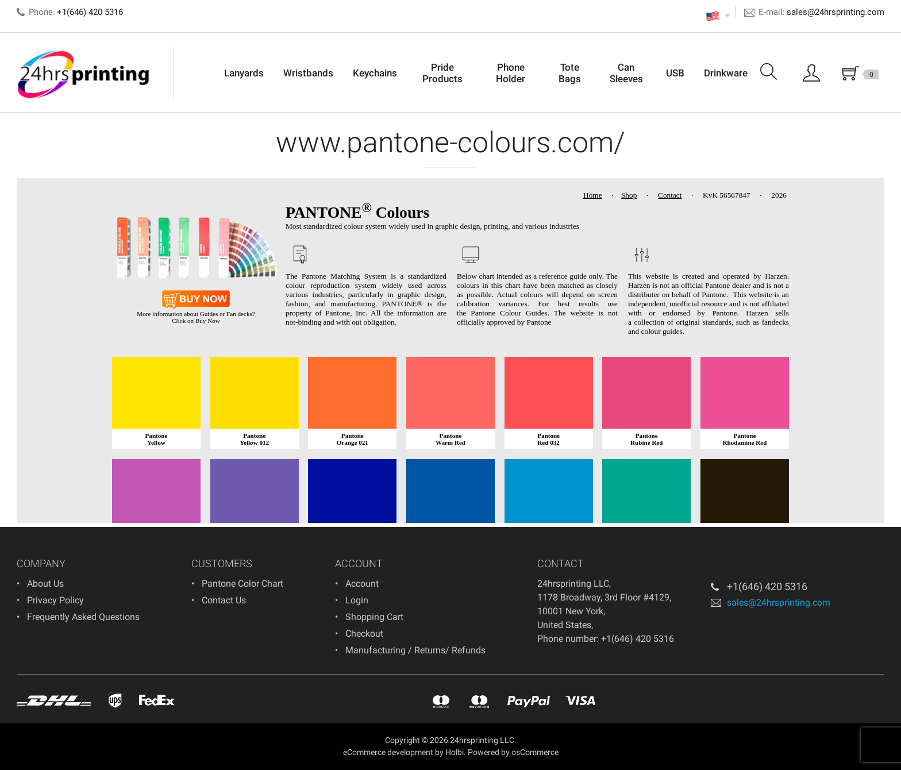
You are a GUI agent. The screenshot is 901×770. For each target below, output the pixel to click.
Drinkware (726, 73)
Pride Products (442, 72)
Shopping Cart (374, 616)
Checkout (364, 633)
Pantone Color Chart (242, 583)
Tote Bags (570, 72)
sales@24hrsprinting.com (835, 12)
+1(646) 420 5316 (767, 586)
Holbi (454, 752)
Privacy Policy (55, 600)
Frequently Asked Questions (83, 616)
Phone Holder (510, 72)
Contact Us (224, 600)
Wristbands (308, 73)
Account (362, 583)
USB (675, 73)
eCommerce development (388, 752)
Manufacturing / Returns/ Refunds (415, 650)
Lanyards (244, 73)
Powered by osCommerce (513, 752)
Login (356, 600)
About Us (45, 583)
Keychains (375, 73)
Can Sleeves (626, 72)
